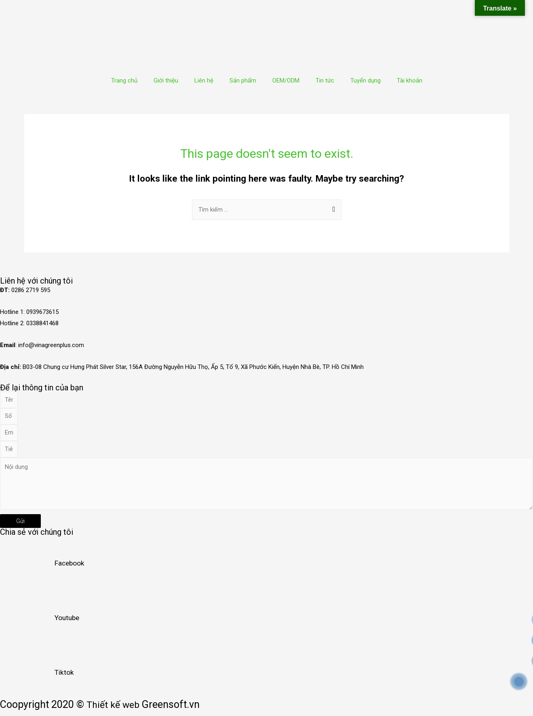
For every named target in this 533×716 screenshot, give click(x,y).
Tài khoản (409, 80)
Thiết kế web (114, 710)
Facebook (70, 568)
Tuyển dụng (365, 80)
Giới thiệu (166, 80)
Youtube (68, 623)
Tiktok (64, 677)
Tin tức (325, 80)
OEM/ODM (285, 80)
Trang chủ (124, 80)
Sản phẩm (243, 80)
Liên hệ (203, 80)
